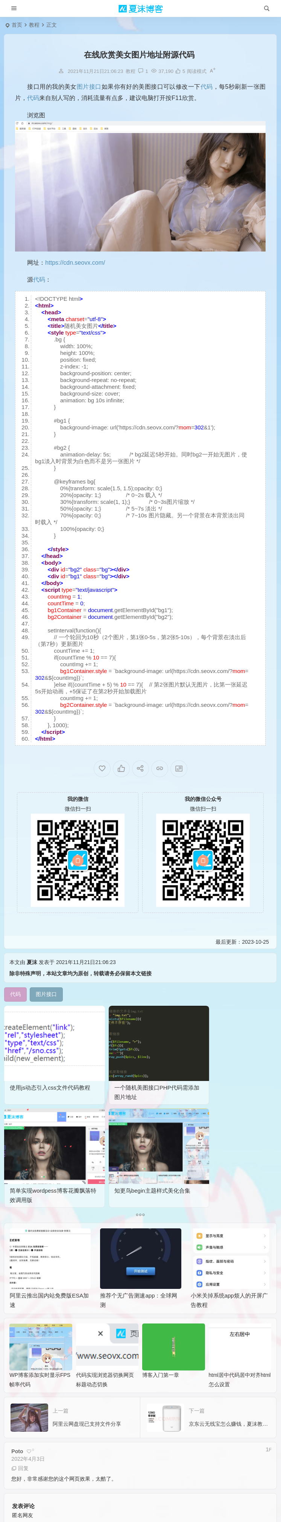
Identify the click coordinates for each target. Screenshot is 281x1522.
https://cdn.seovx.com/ (75, 262)
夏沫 (32, 962)
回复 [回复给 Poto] (20, 1339)
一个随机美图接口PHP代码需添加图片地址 (104, 1070)
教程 (34, 25)
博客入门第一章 (160, 1246)
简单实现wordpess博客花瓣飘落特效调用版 (174, 1070)
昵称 (22, 1450)
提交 (35, 1471)
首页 (17, 25)
